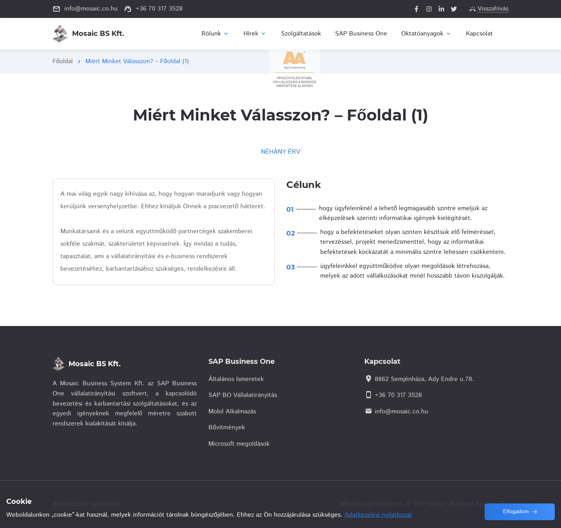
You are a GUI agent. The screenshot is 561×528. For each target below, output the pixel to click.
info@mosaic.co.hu (401, 411)
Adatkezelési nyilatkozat (378, 514)
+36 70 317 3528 (398, 395)
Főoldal (63, 61)
